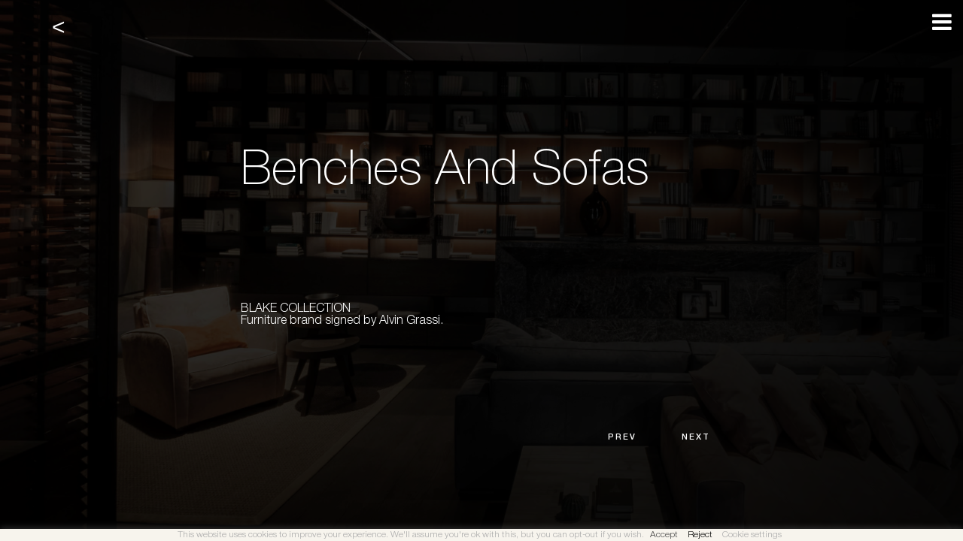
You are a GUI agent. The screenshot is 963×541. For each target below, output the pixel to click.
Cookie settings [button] (752, 534)
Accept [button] (664, 534)
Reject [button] (700, 534)
